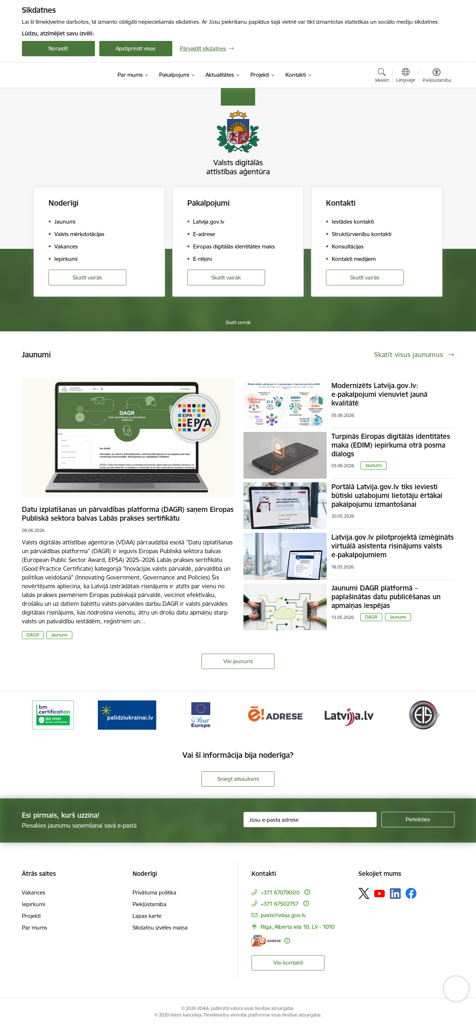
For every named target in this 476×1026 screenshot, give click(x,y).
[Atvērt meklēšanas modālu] (382, 76)
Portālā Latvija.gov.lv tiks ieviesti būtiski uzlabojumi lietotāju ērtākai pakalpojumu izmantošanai (386, 495)
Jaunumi (59, 635)
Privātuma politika (154, 892)
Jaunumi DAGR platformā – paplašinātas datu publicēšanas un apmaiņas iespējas (386, 597)
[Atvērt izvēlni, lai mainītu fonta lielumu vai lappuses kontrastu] (436, 76)
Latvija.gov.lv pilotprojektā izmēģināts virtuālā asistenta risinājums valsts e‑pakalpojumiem (392, 546)
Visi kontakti (288, 962)
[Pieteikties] (417, 819)
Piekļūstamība (149, 904)
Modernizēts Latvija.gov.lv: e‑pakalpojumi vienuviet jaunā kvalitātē (379, 394)
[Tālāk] (437, 715)
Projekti (31, 915)
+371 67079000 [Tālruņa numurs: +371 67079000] (280, 892)
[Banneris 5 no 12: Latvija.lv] (349, 714)
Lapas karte (147, 915)
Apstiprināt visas (136, 48)
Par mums (34, 927)
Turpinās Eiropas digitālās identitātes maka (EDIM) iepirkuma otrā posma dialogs (390, 445)
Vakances (33, 892)
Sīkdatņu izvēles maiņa (160, 927)
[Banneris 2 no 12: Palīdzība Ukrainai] (127, 714)
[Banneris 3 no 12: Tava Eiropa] (201, 714)
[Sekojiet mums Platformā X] (363, 893)
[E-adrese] (266, 941)
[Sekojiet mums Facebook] (411, 893)
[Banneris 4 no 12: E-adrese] (275, 714)
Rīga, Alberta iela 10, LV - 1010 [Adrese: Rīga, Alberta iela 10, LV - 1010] (298, 926)
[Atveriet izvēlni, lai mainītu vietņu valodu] (405, 76)
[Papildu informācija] (307, 892)
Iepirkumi (33, 904)
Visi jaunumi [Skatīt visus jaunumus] (238, 661)
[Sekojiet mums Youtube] (379, 893)
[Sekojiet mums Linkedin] (395, 893)
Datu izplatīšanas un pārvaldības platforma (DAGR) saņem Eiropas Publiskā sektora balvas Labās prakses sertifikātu (128, 513)
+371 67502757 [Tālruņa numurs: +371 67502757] (280, 903)
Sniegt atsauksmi (238, 778)
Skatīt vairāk (87, 277)
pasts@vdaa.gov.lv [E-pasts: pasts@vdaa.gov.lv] (283, 915)
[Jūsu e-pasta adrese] (310, 819)
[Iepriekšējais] (38, 715)
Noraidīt (58, 48)
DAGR (33, 635)
